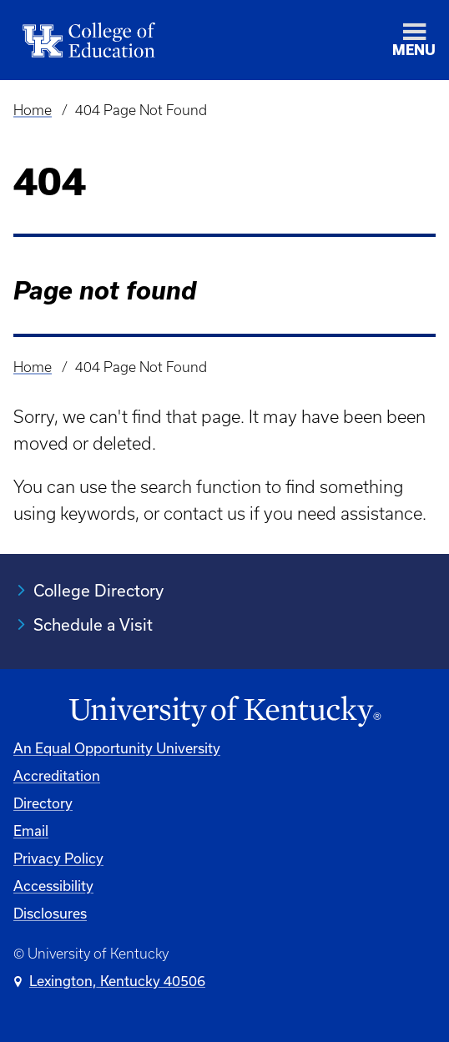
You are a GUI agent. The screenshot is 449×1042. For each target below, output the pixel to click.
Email (30, 830)
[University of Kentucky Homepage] (224, 711)
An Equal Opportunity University (116, 748)
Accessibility (53, 886)
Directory (43, 803)
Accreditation (56, 775)
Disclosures (50, 913)
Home (32, 110)
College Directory (98, 590)
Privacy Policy (58, 858)
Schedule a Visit (93, 624)
